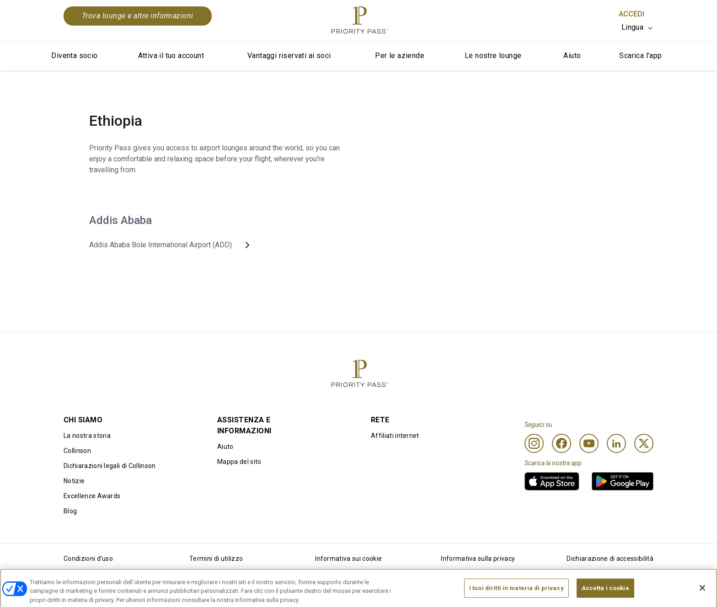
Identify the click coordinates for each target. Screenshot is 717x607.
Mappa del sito (239, 461)
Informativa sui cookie (348, 558)
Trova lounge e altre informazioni (137, 15)
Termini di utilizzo (216, 558)
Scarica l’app (640, 55)
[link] (551, 481)
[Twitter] (643, 443)
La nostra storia (87, 435)
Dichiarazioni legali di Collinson (110, 465)
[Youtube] (589, 443)
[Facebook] (561, 443)
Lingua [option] (632, 27)
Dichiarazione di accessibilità (610, 558)
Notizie (74, 481)
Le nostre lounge (493, 55)
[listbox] (637, 27)
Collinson (77, 450)
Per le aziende (399, 55)
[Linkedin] (616, 443)
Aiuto (572, 55)
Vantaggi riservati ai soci (289, 55)
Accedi (631, 14)
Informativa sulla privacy (478, 558)
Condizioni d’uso (88, 558)
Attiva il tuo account (171, 55)
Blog (70, 511)
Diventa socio (74, 55)
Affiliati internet (395, 435)
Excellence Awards (92, 496)
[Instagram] (534, 443)
